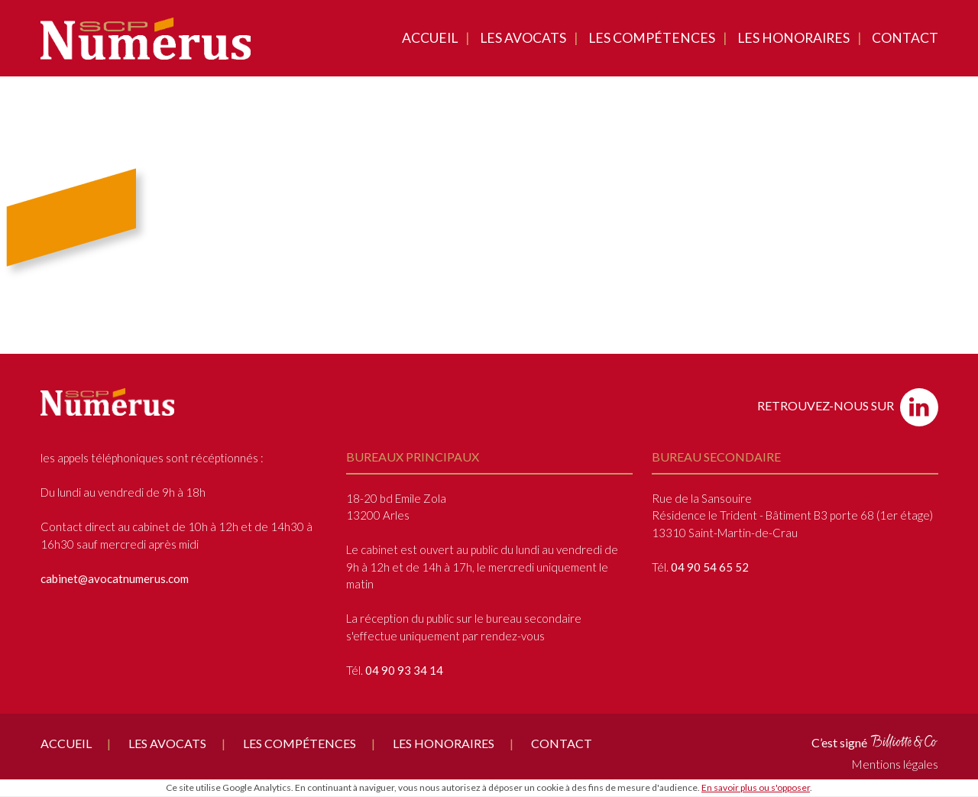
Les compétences (651, 38)
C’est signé (874, 741)
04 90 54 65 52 (710, 567)
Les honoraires (793, 38)
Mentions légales (894, 764)
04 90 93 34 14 (404, 670)
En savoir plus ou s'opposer (755, 787)
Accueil (430, 38)
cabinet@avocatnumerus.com (114, 578)
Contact (905, 38)
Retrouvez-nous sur (847, 407)
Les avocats (523, 38)
